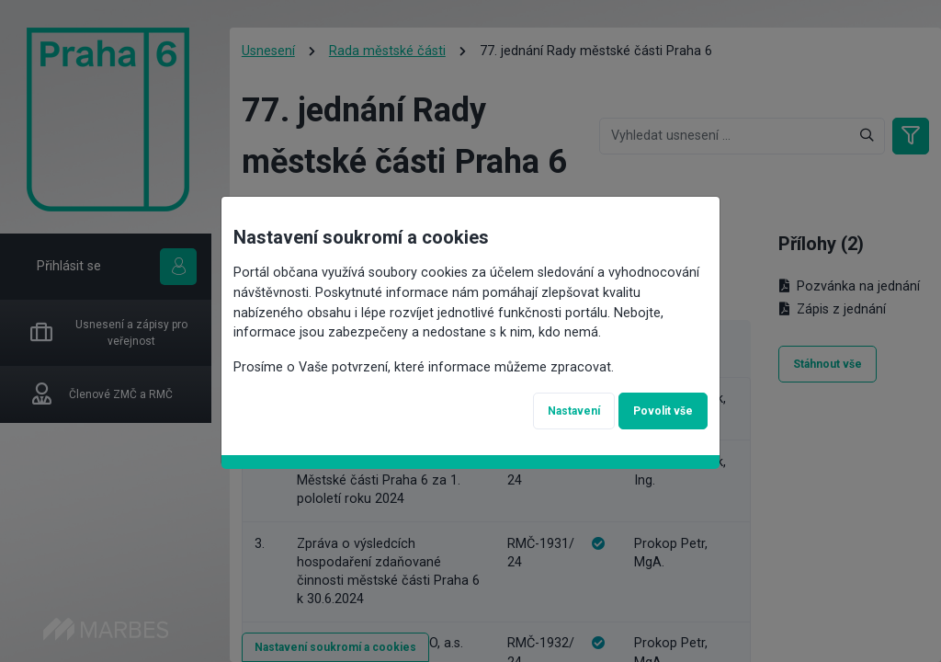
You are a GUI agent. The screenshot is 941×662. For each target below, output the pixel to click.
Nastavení (574, 407)
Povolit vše (663, 407)
